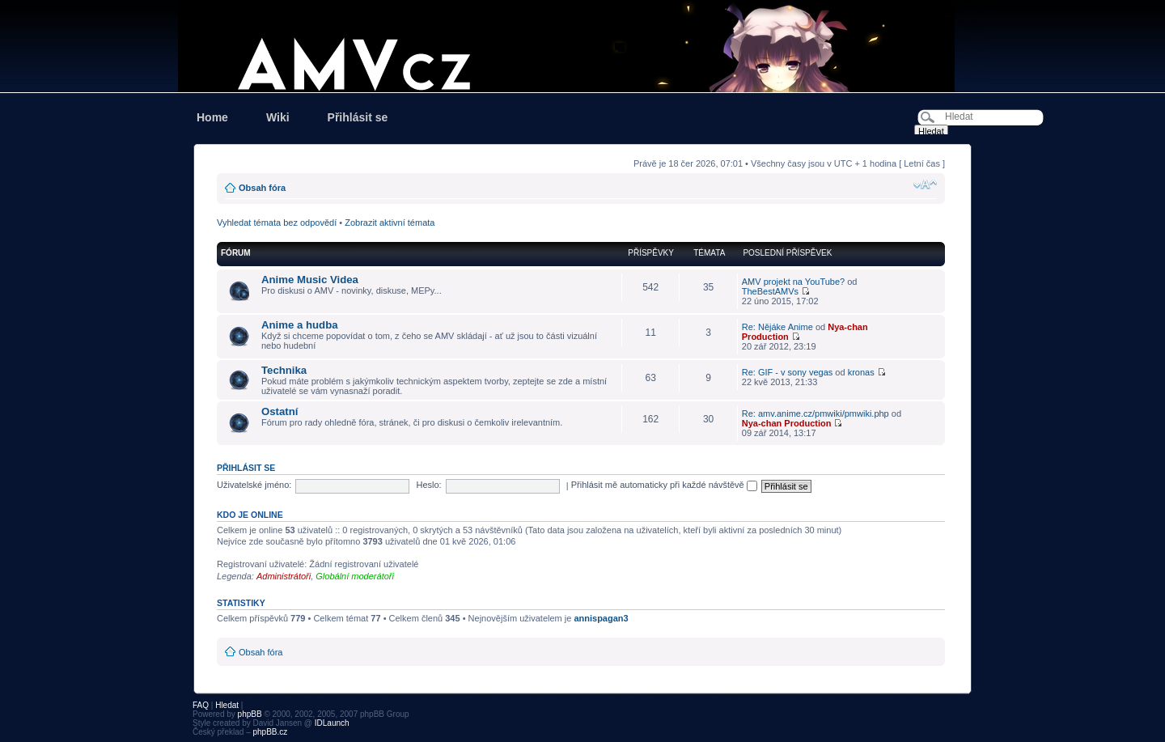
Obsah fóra (262, 188)
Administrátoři (283, 576)
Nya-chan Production (787, 423)
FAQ (201, 705)
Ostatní (279, 411)
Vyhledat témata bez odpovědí (277, 222)
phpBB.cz (269, 731)
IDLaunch (332, 723)
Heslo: (428, 485)
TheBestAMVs (770, 291)
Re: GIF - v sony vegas (787, 372)
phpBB (250, 714)
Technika (284, 370)
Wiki (278, 117)
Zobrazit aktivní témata (389, 222)
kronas (861, 372)
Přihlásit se (358, 117)
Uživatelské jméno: (254, 485)
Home (212, 117)
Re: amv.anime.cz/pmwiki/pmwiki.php (815, 413)
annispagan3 (601, 618)
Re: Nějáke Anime (777, 327)
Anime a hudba (299, 325)
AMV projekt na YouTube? (793, 281)
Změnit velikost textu (925, 184)
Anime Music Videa (309, 279)
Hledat (227, 705)
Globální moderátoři (355, 576)
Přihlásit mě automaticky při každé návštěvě (664, 485)
